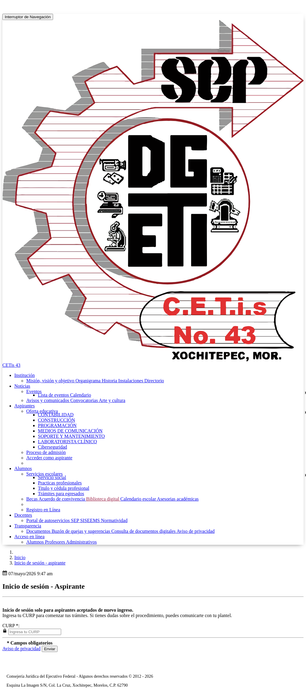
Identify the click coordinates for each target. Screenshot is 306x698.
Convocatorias (84, 400)
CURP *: (11, 625)
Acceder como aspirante (49, 457)
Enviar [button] (49, 649)
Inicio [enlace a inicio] (19, 557)
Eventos (34, 391)
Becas (32, 498)
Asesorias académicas (178, 498)
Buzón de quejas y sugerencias (81, 531)
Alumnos (35, 541)
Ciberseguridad (52, 447)
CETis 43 (11, 365)
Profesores (55, 541)
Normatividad (114, 520)
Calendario (80, 395)
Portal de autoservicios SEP (53, 520)
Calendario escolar (138, 498)
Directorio (154, 380)
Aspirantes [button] (24, 405)
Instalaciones (131, 380)
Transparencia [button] (27, 525)
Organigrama (88, 380)
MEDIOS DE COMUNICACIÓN (70, 430)
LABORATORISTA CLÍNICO (67, 441)
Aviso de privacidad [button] (21, 648)
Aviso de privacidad (196, 531)
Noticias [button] (22, 386)
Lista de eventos (54, 395)
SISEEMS (90, 520)
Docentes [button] (23, 515)
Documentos (39, 531)
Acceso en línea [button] (29, 536)
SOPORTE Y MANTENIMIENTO (71, 436)
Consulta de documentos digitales (144, 531)
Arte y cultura (112, 400)
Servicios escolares (44, 473)
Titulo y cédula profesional (63, 488)
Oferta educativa (42, 411)
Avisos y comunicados (48, 400)
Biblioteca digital (103, 498)
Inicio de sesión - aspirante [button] (40, 562)
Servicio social (52, 477)
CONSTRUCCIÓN (56, 420)
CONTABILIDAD (56, 414)
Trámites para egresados (61, 493)
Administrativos (81, 541)
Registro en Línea (43, 509)
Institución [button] (24, 375)
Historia (110, 380)
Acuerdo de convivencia (62, 498)
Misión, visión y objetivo (50, 380)
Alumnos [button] (23, 468)
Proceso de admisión (46, 452)
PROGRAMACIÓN (57, 425)
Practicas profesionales (60, 482)
